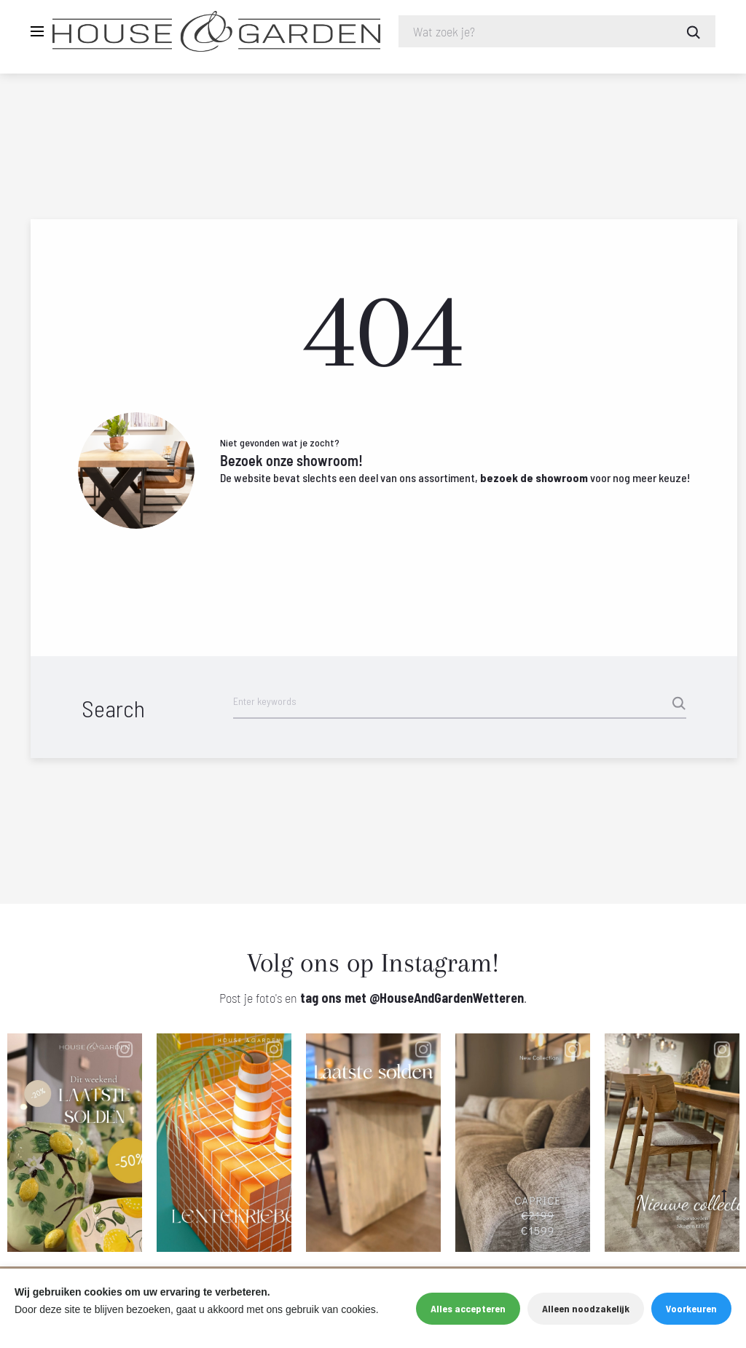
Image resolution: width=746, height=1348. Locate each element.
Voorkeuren (691, 1308)
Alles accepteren (468, 1308)
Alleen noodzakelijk (585, 1308)
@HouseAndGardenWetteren (446, 998)
